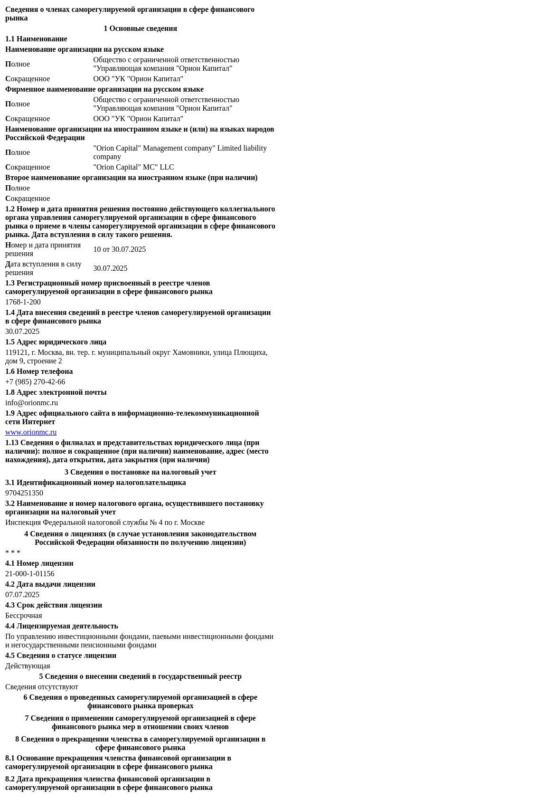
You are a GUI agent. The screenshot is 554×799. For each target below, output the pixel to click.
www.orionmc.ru (30, 432)
